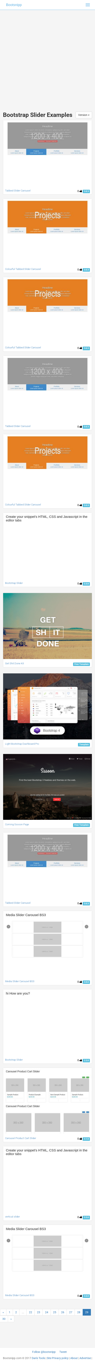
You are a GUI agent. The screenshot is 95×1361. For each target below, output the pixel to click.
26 (62, 1312)
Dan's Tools (38, 1358)
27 (70, 1312)
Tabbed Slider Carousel (18, 426)
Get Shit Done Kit (14, 663)
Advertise (85, 1358)
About (74, 1358)
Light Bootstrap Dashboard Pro (22, 743)
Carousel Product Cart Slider (20, 1138)
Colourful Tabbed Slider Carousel (23, 269)
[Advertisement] (47, 57)
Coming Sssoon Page (17, 824)
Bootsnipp (14, 5)
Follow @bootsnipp (44, 1351)
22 (30, 1312)
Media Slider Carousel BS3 (19, 981)
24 (46, 1312)
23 (38, 1312)
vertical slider (12, 1216)
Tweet (63, 1351)
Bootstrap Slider (14, 583)
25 (54, 1312)
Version (84, 115)
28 (78, 1312)
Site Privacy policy (58, 1358)
